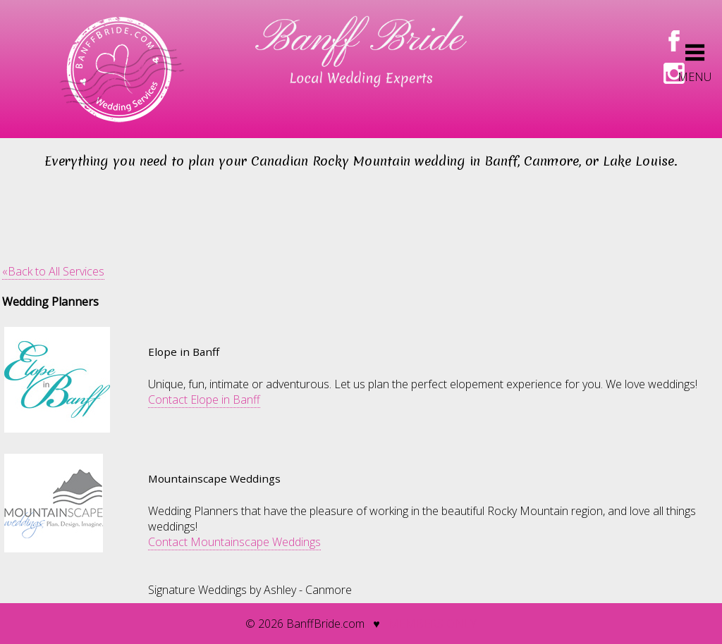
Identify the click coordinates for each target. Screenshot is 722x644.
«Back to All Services (53, 271)
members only (432, 623)
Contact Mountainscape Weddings (234, 542)
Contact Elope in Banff (204, 399)
